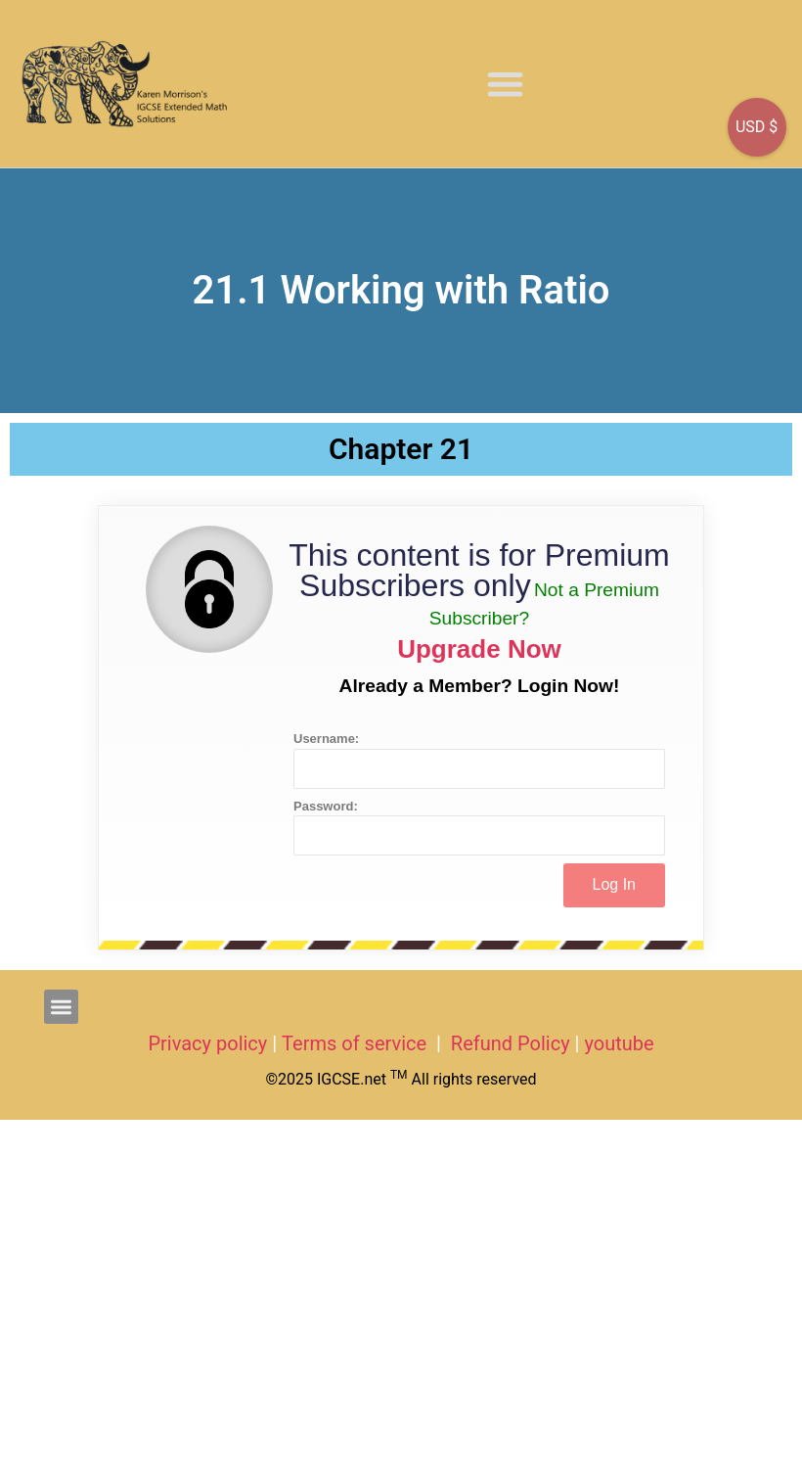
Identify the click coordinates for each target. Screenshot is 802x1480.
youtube (618, 1043)
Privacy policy (207, 1043)
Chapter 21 (401, 449)
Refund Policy (510, 1043)
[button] (505, 84)
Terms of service (356, 1043)
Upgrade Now (479, 649)
